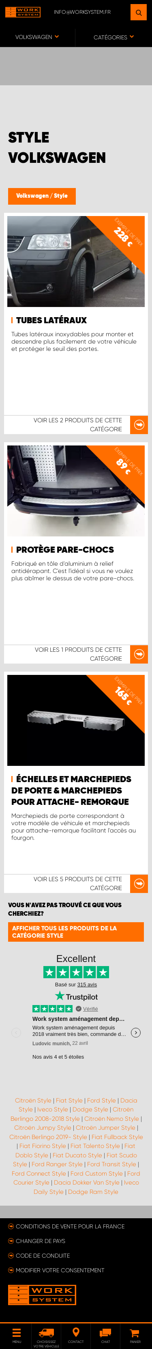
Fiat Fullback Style (117, 1137)
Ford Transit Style (111, 1164)
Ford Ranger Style (57, 1164)
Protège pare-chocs (65, 550)
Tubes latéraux (51, 320)
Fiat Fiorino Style (42, 1146)
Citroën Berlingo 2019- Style (48, 1137)
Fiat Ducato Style (77, 1155)
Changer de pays (40, 1241)
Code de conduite (43, 1255)
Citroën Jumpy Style (42, 1127)
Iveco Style (52, 1109)
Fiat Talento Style (95, 1146)
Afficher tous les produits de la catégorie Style (64, 932)
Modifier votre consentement (60, 1270)
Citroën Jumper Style (105, 1127)
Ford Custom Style (97, 1173)
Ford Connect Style (39, 1173)
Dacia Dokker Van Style (87, 1182)
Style (61, 196)
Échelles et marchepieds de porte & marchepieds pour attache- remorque (71, 791)
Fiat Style (69, 1100)
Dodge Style (90, 1109)
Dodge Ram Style (93, 1192)
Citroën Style (33, 1100)
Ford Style (101, 1100)
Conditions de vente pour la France (70, 1226)
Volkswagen (33, 196)
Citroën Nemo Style (111, 1118)
